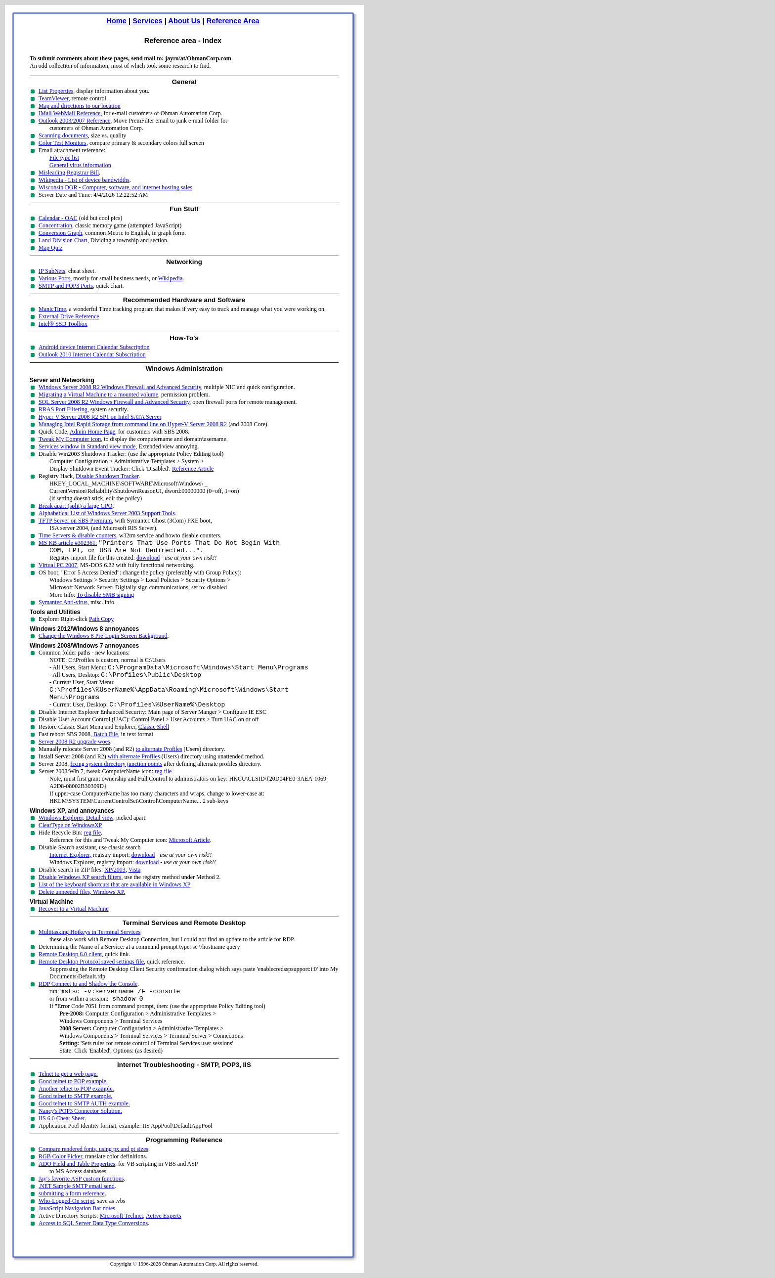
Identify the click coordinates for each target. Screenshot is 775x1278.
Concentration (55, 225)
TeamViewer (54, 98)
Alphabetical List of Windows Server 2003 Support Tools (107, 513)
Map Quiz (50, 247)
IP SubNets (52, 270)
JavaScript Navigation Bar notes (77, 1221)
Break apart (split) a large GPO (75, 505)
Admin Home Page (92, 431)
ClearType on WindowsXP (70, 835)
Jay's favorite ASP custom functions (81, 1192)
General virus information (80, 165)
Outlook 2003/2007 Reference (74, 120)
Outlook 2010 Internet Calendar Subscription (92, 354)
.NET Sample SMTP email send (77, 1199)
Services (147, 21)
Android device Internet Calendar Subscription (94, 347)
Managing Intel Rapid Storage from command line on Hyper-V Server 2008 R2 (133, 424)
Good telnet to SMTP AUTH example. (84, 1116)
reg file (163, 781)
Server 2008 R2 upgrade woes (74, 752)
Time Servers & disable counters (77, 535)
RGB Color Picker (60, 1169)
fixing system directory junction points (116, 774)
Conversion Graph (60, 232)
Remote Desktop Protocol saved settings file (91, 972)
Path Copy (101, 621)
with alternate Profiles (134, 766)
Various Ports (54, 278)
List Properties (56, 91)
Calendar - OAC (58, 218)
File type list (64, 157)
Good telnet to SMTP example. (75, 1109)
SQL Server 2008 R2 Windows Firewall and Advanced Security (114, 401)
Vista (135, 880)
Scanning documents (63, 135)
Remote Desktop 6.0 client (70, 964)
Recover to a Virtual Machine (74, 919)
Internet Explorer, (70, 865)
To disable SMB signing (105, 597)
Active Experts (163, 1229)
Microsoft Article (189, 850)
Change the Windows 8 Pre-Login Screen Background (103, 638)
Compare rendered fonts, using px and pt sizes (93, 1162)
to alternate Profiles (159, 759)
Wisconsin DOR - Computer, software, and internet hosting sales (115, 187)
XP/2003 (115, 880)
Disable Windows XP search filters (80, 887)
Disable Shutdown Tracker (107, 476)
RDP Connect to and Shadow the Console (88, 994)
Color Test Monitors (62, 142)
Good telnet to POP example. (73, 1094)
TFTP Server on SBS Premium (75, 520)
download (148, 560)
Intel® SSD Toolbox (63, 323)
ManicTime (52, 309)
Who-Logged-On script (66, 1214)
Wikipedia (170, 278)
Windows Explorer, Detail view (76, 828)
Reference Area (233, 21)
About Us (184, 21)
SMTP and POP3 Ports (66, 285)
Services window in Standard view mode (87, 446)
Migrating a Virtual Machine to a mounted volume (98, 394)
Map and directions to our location (80, 105)
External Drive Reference (69, 316)
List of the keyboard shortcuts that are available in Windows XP (114, 894)
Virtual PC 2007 (58, 568)
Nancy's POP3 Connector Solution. (80, 1124)
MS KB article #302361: (68, 544)
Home (116, 21)
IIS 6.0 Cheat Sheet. (62, 1131)
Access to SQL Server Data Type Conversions (93, 1236)
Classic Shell (153, 737)
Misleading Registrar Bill (69, 172)
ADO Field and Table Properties (77, 1177)
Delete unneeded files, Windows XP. (82, 902)
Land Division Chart (63, 240)
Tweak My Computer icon (70, 439)
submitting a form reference (72, 1206)
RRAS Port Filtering (63, 409)
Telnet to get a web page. (68, 1087)
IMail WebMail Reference (69, 113)
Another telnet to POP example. (76, 1102)
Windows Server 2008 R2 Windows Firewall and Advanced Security (120, 387)
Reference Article (193, 468)
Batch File (105, 744)
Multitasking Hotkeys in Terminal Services (89, 942)
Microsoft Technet (121, 1229)
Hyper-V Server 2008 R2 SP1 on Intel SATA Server (100, 416)
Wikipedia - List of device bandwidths (84, 179)
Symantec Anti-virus (63, 605)
